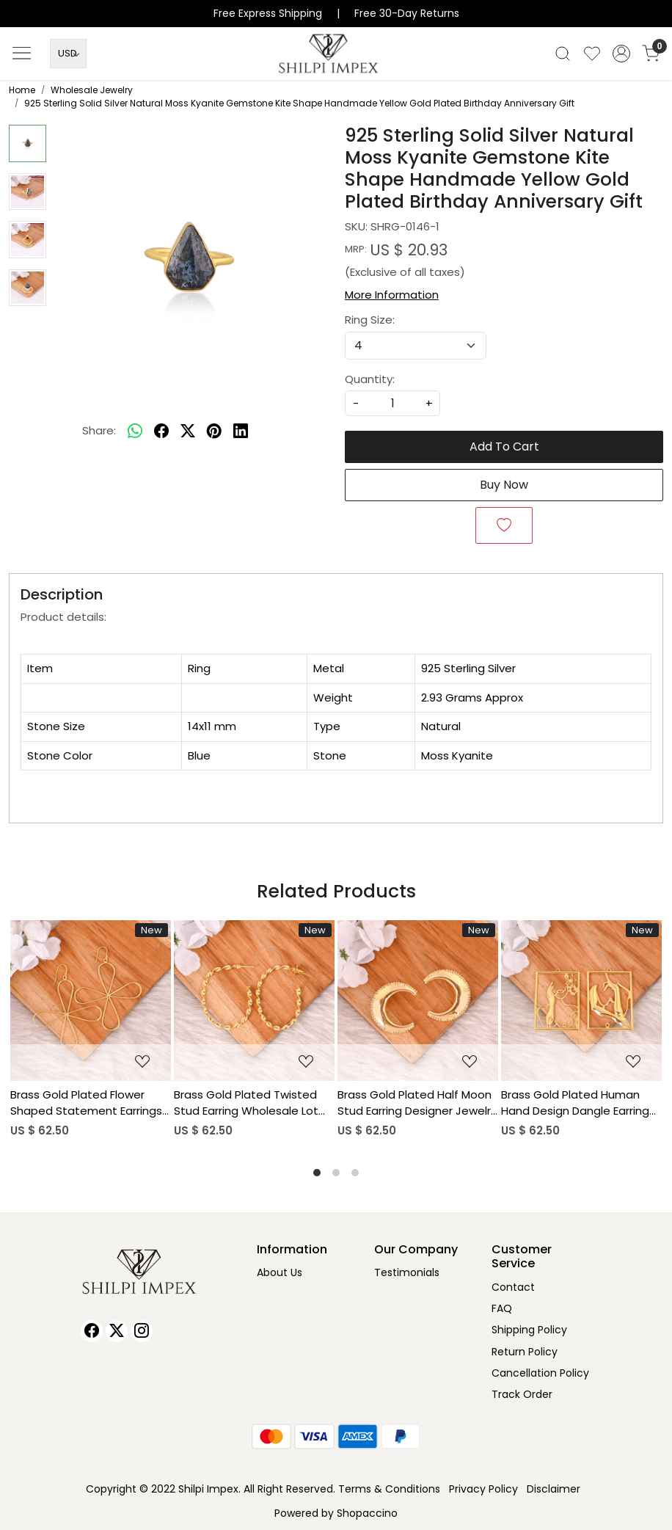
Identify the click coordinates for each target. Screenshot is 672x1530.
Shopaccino (367, 1513)
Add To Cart (504, 446)
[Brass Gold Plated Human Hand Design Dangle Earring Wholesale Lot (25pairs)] (581, 1000)
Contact (513, 1287)
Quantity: (370, 379)
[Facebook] (92, 1331)
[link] (562, 53)
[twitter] (188, 431)
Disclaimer (553, 1489)
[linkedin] (240, 431)
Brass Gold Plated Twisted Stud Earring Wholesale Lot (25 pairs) (246, 1103)
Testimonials (406, 1272)
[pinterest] (214, 431)
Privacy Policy (483, 1489)
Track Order (522, 1394)
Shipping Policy (529, 1329)
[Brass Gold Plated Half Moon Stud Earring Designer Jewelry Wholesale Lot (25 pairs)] (417, 1000)
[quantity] (392, 403)
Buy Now (504, 484)
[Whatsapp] (135, 431)
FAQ (502, 1308)
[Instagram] (142, 1331)
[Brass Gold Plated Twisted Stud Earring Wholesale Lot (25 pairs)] (254, 1000)
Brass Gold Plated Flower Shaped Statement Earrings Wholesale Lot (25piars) (86, 1103)
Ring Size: (370, 319)
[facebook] (161, 431)
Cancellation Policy (540, 1373)
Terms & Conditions (389, 1489)
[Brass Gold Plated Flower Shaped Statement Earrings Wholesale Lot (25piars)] (90, 1000)
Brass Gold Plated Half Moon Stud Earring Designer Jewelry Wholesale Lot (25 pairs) (417, 1103)
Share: (99, 430)
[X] (117, 1331)
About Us (279, 1272)
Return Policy (525, 1351)
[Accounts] (621, 53)
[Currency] (68, 53)
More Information (392, 294)
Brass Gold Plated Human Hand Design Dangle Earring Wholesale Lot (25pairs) (575, 1103)
